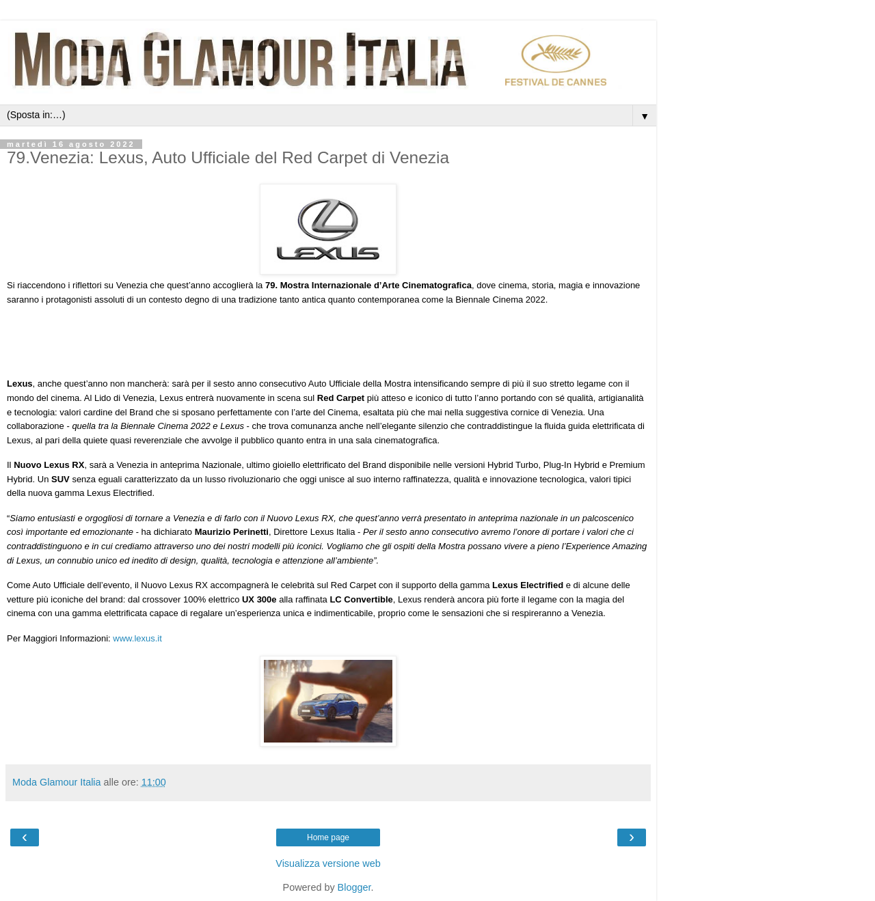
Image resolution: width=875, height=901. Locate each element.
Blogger (354, 887)
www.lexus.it (137, 638)
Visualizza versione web (327, 863)
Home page (328, 837)
